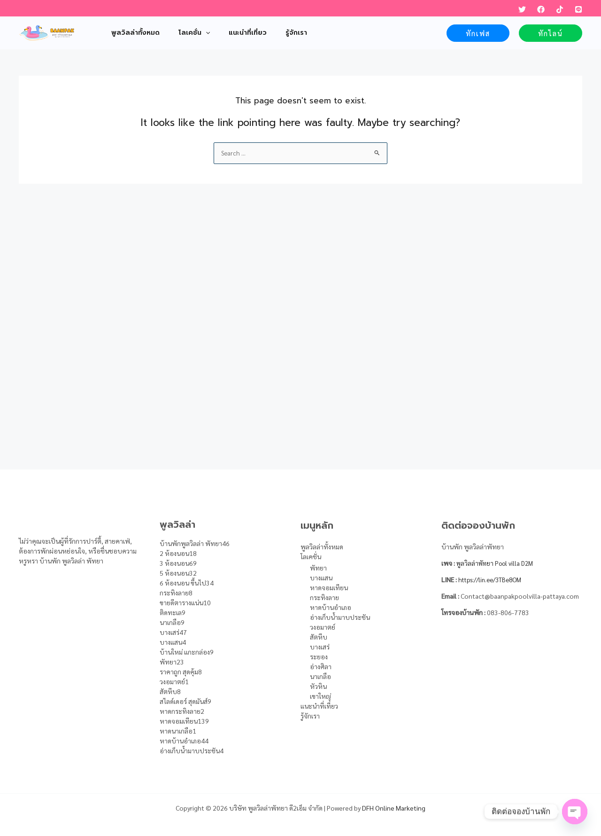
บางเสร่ (320, 646)
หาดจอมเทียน (329, 587)
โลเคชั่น (310, 556)
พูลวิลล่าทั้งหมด (321, 546)
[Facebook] (541, 9)
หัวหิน (318, 686)
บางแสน (321, 577)
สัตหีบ (318, 637)
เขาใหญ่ (320, 696)
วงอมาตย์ (322, 627)
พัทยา (318, 567)
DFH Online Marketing (393, 808)
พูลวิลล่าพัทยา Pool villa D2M (497, 563)
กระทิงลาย (324, 597)
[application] (197, 32)
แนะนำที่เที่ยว (319, 706)
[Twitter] (522, 9)
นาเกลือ (320, 676)
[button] (478, 33)
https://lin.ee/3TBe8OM (493, 579)
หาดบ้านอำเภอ (330, 607)
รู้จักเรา (310, 715)
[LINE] (578, 9)
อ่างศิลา (320, 666)
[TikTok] (559, 9)
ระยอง (319, 656)
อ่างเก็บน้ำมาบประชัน (340, 617)
